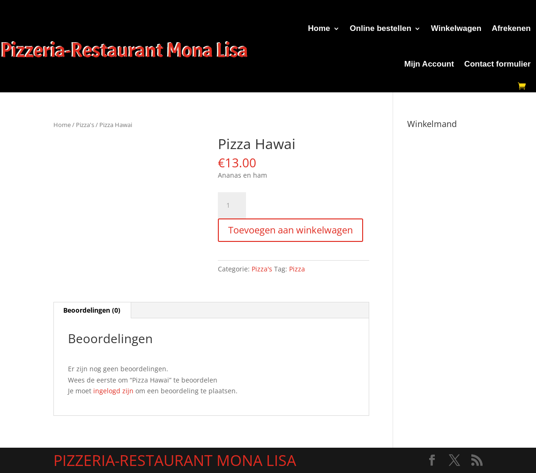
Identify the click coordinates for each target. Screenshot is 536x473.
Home (319, 28)
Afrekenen (510, 28)
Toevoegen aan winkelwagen (290, 230)
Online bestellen (380, 28)
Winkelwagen (456, 28)
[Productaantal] (232, 205)
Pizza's (85, 124)
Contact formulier (497, 64)
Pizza (297, 268)
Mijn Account (429, 64)
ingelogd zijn (113, 390)
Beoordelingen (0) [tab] (91, 310)
